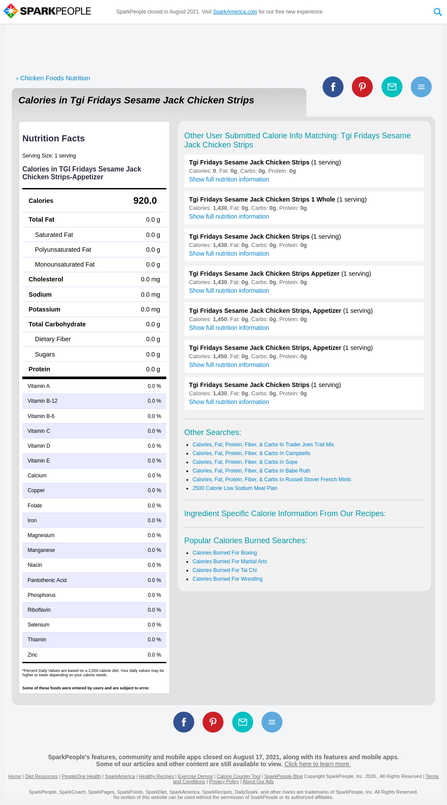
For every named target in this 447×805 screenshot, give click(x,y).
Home (14, 776)
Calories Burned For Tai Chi (225, 570)
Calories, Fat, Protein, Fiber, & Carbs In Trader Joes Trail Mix (263, 445)
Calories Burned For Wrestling (228, 579)
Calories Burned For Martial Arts (230, 561)
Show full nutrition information (229, 179)
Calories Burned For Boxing (225, 553)
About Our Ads (258, 781)
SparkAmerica (120, 776)
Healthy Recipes (156, 776)
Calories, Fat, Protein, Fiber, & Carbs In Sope (245, 462)
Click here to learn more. (317, 763)
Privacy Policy (224, 781)
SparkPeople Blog (284, 776)
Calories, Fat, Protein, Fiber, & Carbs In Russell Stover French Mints (272, 479)
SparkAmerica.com (235, 12)
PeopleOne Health (81, 776)
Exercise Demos (195, 776)
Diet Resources (41, 776)
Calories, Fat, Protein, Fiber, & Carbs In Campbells (251, 453)
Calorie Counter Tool (239, 776)
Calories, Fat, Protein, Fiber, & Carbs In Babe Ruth (251, 471)
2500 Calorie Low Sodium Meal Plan (235, 488)
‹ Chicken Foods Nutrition (53, 78)
